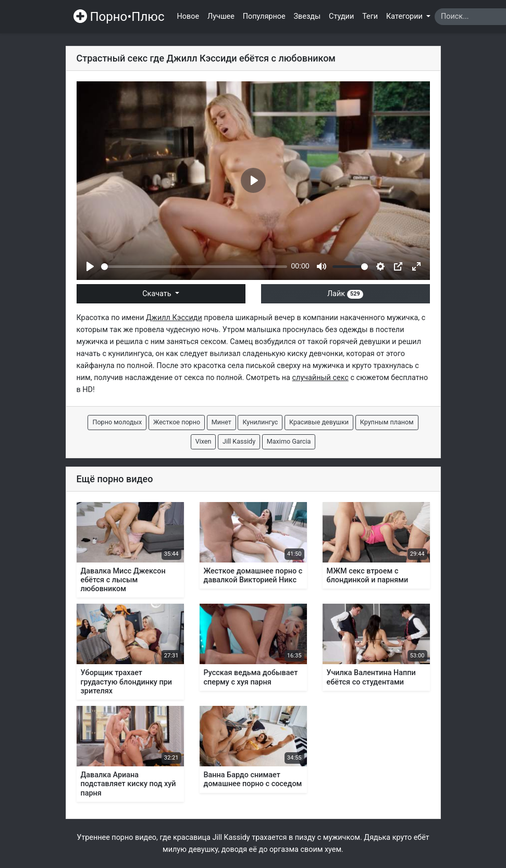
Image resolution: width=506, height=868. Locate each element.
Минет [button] (221, 422)
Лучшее (221, 16)
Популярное (264, 16)
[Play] (90, 266)
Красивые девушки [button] (319, 422)
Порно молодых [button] (117, 422)
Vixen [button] (203, 441)
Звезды (307, 16)
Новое (188, 16)
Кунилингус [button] (260, 422)
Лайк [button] (345, 293)
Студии (341, 16)
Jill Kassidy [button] (239, 441)
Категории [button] (405, 16)
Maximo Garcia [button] (289, 441)
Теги (370, 16)
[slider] (194, 267)
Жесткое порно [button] (176, 422)
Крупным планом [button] (387, 422)
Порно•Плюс (119, 16)
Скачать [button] (157, 293)
